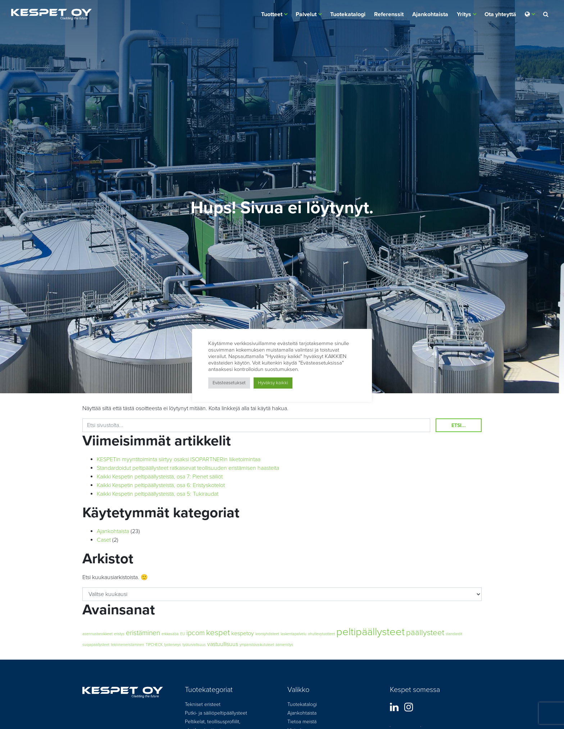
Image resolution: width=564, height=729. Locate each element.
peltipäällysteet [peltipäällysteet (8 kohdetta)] (370, 631)
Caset (104, 540)
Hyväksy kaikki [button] (273, 383)
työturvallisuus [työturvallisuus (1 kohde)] (194, 644)
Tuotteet (271, 14)
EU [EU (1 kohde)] (182, 634)
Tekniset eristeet (202, 704)
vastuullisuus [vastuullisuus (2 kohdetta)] (222, 644)
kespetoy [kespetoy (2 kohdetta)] (242, 633)
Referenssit (389, 14)
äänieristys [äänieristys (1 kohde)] (284, 644)
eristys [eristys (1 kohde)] (119, 634)
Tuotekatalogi (347, 14)
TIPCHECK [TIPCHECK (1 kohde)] (154, 644)
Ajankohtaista (430, 14)
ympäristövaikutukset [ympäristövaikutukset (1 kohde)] (257, 644)
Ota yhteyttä (500, 14)
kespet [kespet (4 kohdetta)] (218, 632)
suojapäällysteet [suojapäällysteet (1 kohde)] (95, 644)
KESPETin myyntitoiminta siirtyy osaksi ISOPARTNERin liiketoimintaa (178, 459)
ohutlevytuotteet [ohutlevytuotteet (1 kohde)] (321, 634)
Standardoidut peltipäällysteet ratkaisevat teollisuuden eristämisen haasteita (188, 468)
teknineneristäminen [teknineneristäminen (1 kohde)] (127, 644)
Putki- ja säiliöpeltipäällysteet (216, 713)
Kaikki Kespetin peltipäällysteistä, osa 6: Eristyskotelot (161, 485)
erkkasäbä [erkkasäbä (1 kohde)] (170, 634)
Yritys (464, 14)
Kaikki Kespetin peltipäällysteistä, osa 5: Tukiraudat (157, 494)
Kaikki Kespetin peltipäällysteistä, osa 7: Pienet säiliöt (160, 476)
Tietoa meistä (302, 722)
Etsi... (458, 425)
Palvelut (306, 14)
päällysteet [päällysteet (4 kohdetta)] (425, 632)
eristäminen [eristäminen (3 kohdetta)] (143, 633)
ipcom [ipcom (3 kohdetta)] (195, 633)
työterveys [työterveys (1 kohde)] (172, 644)
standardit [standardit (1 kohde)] (454, 634)
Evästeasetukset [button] (229, 383)
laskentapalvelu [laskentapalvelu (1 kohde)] (293, 634)
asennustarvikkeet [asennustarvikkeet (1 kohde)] (97, 634)
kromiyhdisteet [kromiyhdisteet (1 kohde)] (267, 634)
